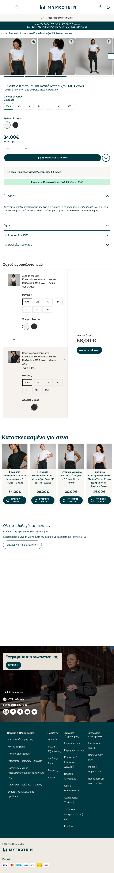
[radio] (8, 106)
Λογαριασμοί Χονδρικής (70, 800)
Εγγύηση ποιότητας (74, 750)
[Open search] (16, 7)
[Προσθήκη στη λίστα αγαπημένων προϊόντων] (106, 158)
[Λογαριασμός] (100, 7)
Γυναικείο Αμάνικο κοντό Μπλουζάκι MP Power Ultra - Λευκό (71, 477)
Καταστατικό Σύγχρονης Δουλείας (70, 762)
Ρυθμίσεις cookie (13, 692)
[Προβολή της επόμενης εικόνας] (111, 56)
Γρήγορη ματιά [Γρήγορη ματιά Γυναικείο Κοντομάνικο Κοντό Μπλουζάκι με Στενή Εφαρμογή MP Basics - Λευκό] (98, 500)
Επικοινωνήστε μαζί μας (20, 739)
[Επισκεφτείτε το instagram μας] (6, 712)
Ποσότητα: (10, 141)
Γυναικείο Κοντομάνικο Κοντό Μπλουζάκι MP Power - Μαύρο (14, 477)
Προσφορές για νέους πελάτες (96, 781)
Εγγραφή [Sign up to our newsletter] (13, 665)
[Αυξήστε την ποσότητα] (26, 148)
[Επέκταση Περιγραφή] (57, 196)
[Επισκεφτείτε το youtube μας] (27, 712)
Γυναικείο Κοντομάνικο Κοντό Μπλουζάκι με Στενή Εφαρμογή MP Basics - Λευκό (99, 479)
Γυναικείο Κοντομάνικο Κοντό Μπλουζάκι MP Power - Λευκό (40, 33)
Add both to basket (89, 350)
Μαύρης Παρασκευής (95, 769)
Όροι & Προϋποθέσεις (71, 788)
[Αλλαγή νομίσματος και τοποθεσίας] (57, 699)
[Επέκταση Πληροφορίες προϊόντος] (57, 245)
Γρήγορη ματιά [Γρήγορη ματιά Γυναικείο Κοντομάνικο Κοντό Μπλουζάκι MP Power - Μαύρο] (13, 500)
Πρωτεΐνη (53, 739)
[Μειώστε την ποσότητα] (7, 148)
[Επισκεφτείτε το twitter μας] (34, 712)
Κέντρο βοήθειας (16, 746)
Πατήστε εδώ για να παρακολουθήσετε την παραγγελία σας (26, 773)
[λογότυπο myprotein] (58, 7)
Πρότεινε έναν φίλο (95, 757)
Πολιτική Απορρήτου (70, 776)
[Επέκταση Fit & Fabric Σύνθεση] (57, 235)
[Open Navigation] (5, 7)
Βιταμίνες (53, 770)
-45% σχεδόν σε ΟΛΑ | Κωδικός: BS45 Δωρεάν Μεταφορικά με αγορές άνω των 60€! (57, 25)
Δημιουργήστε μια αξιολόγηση (22, 544)
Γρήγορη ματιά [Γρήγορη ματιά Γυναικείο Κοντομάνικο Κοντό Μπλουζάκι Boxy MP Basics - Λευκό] (42, 500)
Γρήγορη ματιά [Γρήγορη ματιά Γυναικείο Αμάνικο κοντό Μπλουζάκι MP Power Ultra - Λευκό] (70, 500)
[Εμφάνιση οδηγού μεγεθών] (14, 97)
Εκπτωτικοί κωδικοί (94, 745)
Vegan (51, 777)
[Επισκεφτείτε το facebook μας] (13, 712)
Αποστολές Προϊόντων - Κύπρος (25, 784)
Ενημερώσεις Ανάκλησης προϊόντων (21, 794)
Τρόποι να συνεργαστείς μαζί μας (73, 814)
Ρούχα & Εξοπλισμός (54, 749)
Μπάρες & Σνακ (53, 761)
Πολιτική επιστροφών (19, 753)
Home (4, 33)
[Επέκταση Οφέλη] (57, 225)
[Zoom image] (33, 41)
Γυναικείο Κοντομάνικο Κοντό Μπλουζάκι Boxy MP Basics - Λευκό (43, 477)
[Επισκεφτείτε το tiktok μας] (20, 712)
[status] (17, 148)
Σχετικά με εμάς (72, 743)
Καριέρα (68, 826)
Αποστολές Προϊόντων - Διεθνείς (25, 760)
